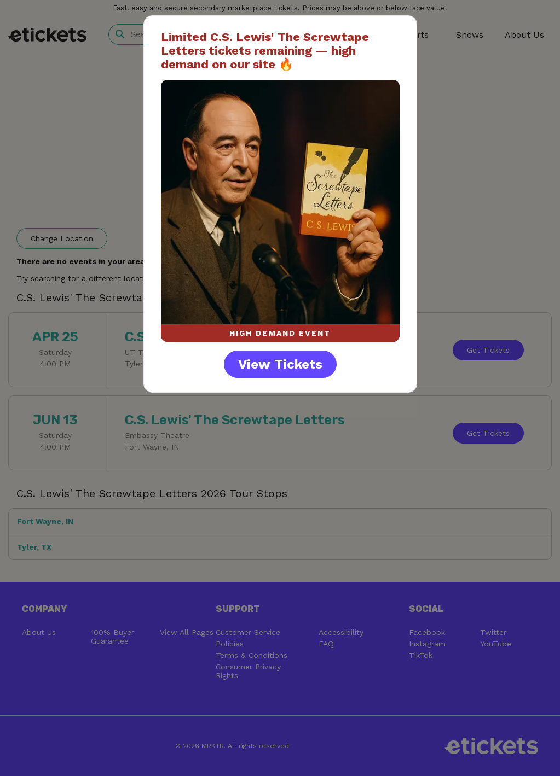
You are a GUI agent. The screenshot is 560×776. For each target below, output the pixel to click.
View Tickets (280, 364)
